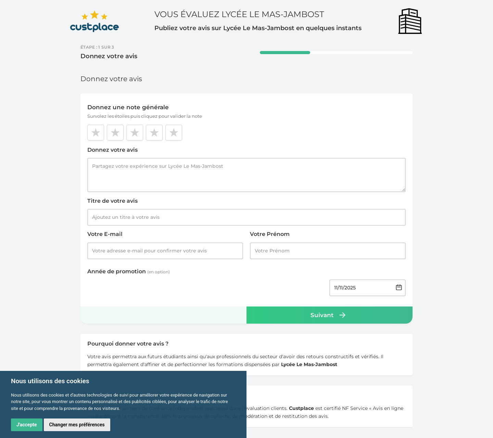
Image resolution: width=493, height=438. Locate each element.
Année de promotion (128, 271)
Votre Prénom (270, 234)
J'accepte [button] (26, 424)
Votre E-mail (105, 234)
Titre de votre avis (112, 201)
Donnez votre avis (112, 150)
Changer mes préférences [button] (77, 424)
